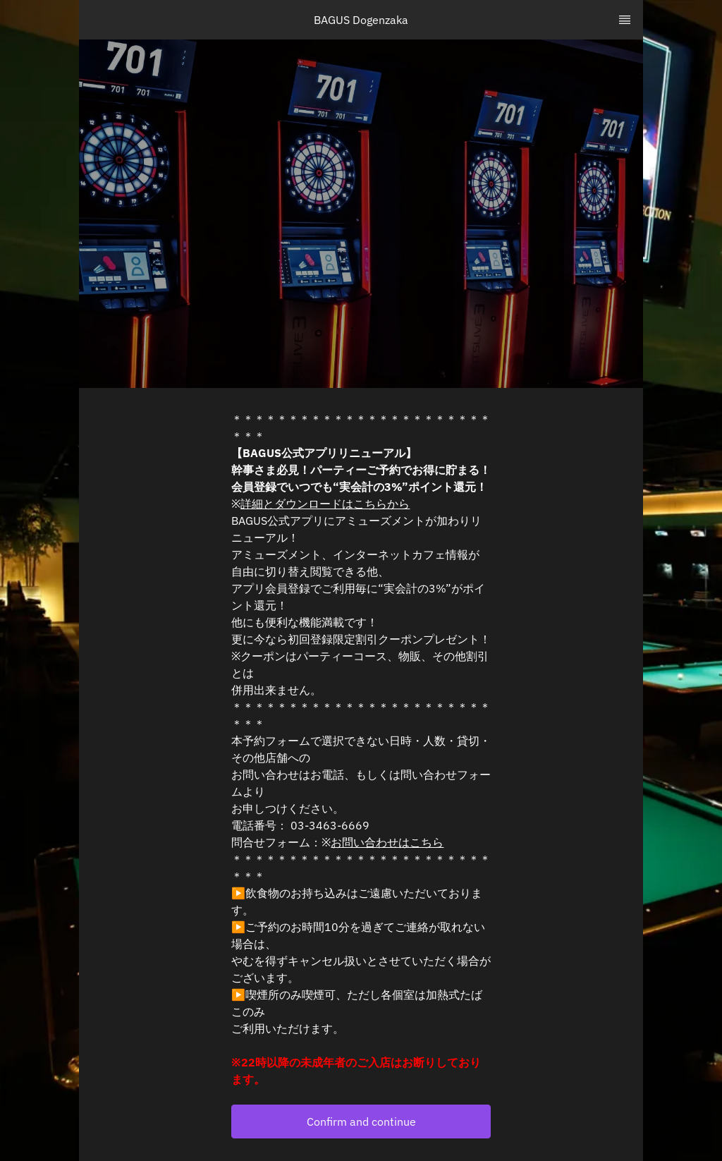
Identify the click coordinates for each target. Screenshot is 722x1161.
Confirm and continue (361, 1121)
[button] (361, 1121)
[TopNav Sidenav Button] (624, 19)
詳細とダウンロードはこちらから (325, 504)
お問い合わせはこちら (387, 842)
